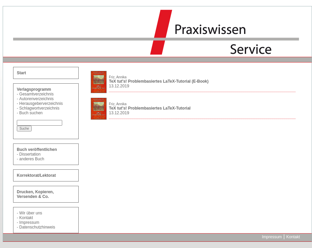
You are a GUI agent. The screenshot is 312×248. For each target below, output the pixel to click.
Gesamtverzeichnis (36, 94)
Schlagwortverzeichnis (39, 108)
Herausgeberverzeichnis (41, 103)
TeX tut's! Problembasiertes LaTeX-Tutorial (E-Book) (158, 81)
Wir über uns (30, 213)
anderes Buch (31, 159)
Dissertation (29, 154)
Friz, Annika (117, 77)
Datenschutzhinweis (37, 227)
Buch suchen (30, 113)
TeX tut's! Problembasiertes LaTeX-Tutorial (150, 108)
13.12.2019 (119, 86)
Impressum (29, 222)
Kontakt (26, 217)
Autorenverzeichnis (36, 98)
